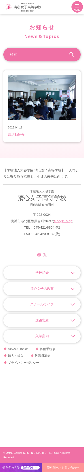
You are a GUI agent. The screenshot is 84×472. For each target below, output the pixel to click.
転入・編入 (16, 355)
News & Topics (18, 349)
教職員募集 (42, 355)
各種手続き (47, 349)
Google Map (63, 221)
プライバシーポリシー (23, 362)
